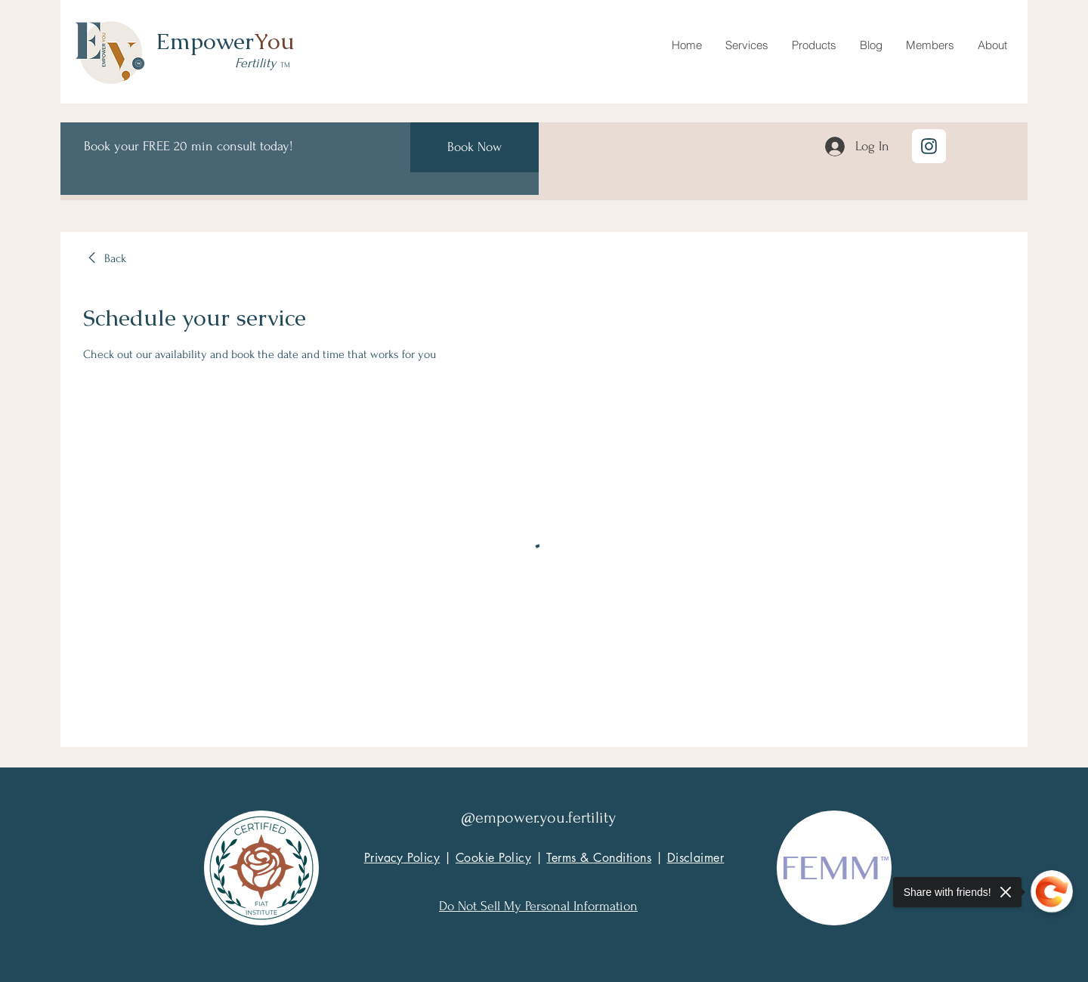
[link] (104, 258)
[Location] (929, 146)
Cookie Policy (493, 858)
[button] (746, 45)
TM (285, 64)
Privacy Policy (402, 858)
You (274, 41)
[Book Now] (474, 147)
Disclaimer (696, 858)
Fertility (257, 63)
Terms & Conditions (598, 858)
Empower (205, 41)
